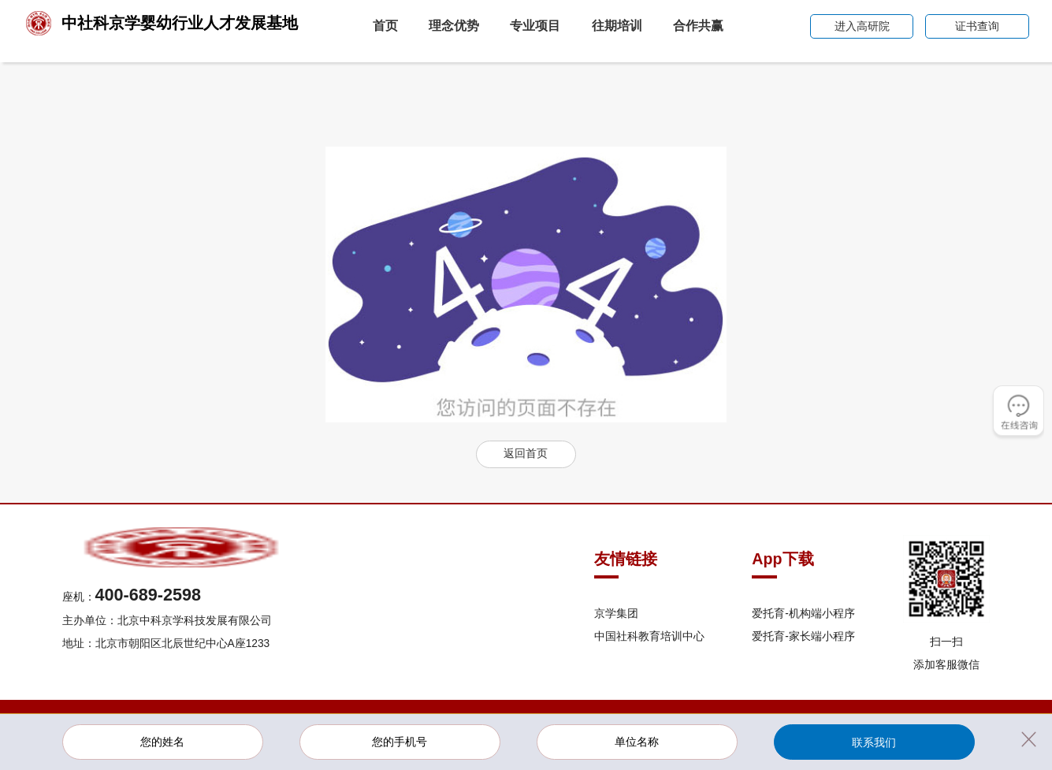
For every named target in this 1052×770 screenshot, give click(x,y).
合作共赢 (698, 25)
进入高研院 (862, 26)
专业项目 (535, 25)
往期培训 (617, 25)
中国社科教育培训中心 (649, 636)
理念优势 (454, 25)
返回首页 (526, 453)
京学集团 (616, 613)
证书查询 (977, 26)
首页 (385, 25)
